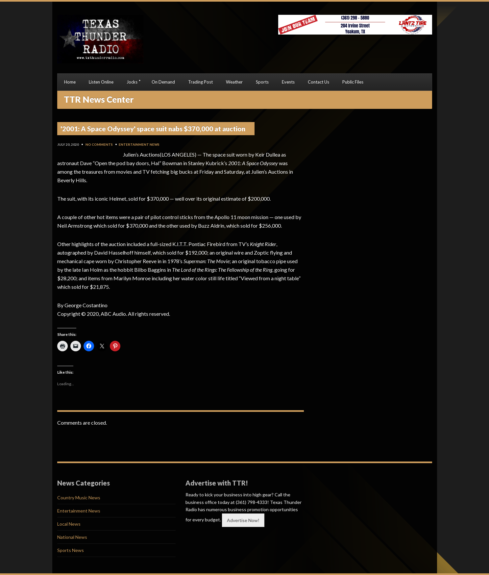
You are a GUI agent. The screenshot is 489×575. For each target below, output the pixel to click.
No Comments (99, 144)
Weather (234, 82)
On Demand (163, 82)
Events (288, 82)
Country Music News (78, 497)
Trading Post (200, 82)
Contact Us (318, 82)
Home (70, 82)
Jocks (132, 82)
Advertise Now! (243, 520)
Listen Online (101, 82)
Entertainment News (139, 144)
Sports (262, 82)
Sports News (70, 550)
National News (72, 537)
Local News (69, 524)
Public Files (352, 82)
